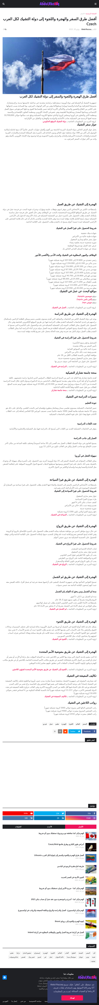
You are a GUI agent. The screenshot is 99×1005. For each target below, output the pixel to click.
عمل (51, 724)
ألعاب (67, 953)
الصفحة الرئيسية (91, 14)
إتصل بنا (14, 1001)
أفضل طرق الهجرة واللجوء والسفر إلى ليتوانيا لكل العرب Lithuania (59, 855)
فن (45, 957)
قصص (23, 957)
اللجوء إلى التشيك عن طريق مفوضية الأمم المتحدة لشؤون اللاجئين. (39, 669)
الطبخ (74, 953)
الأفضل (80, 827)
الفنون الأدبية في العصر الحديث (72, 877)
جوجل (81, 957)
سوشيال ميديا (71, 957)
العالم (78, 724)
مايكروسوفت (13, 957)
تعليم (57, 724)
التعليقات (18, 827)
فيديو (45, 724)
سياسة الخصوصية (35, 1001)
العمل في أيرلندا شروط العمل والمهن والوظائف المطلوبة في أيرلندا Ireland (56, 932)
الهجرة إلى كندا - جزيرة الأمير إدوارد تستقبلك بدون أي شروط (61, 888)
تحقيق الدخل (27, 953)
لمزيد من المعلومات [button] (62, 991)
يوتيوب (93, 961)
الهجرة (64, 724)
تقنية (93, 957)
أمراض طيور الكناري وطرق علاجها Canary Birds (66, 844)
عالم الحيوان (60, 957)
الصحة (81, 953)
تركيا (18, 953)
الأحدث (49, 827)
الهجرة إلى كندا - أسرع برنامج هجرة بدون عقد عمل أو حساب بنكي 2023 (57, 899)
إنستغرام (37, 953)
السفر (82, 14)
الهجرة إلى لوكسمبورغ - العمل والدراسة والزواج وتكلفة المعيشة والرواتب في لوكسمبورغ (51, 910)
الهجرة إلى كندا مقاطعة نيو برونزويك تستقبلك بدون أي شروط (61, 833)
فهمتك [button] (72, 998)
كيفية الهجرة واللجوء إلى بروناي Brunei (69, 921)
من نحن (23, 1001)
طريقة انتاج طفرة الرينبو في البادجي (70, 866)
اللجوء (71, 724)
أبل (94, 953)
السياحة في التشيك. (58, 514)
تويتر (87, 957)
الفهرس (5, 1001)
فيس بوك (31, 957)
